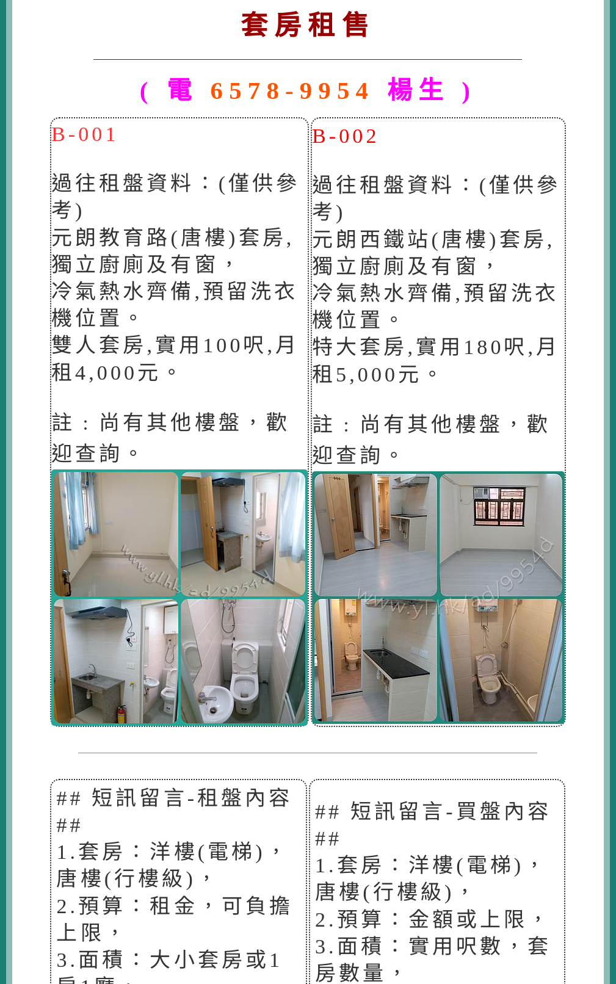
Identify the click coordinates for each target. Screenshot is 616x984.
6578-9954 (293, 90)
